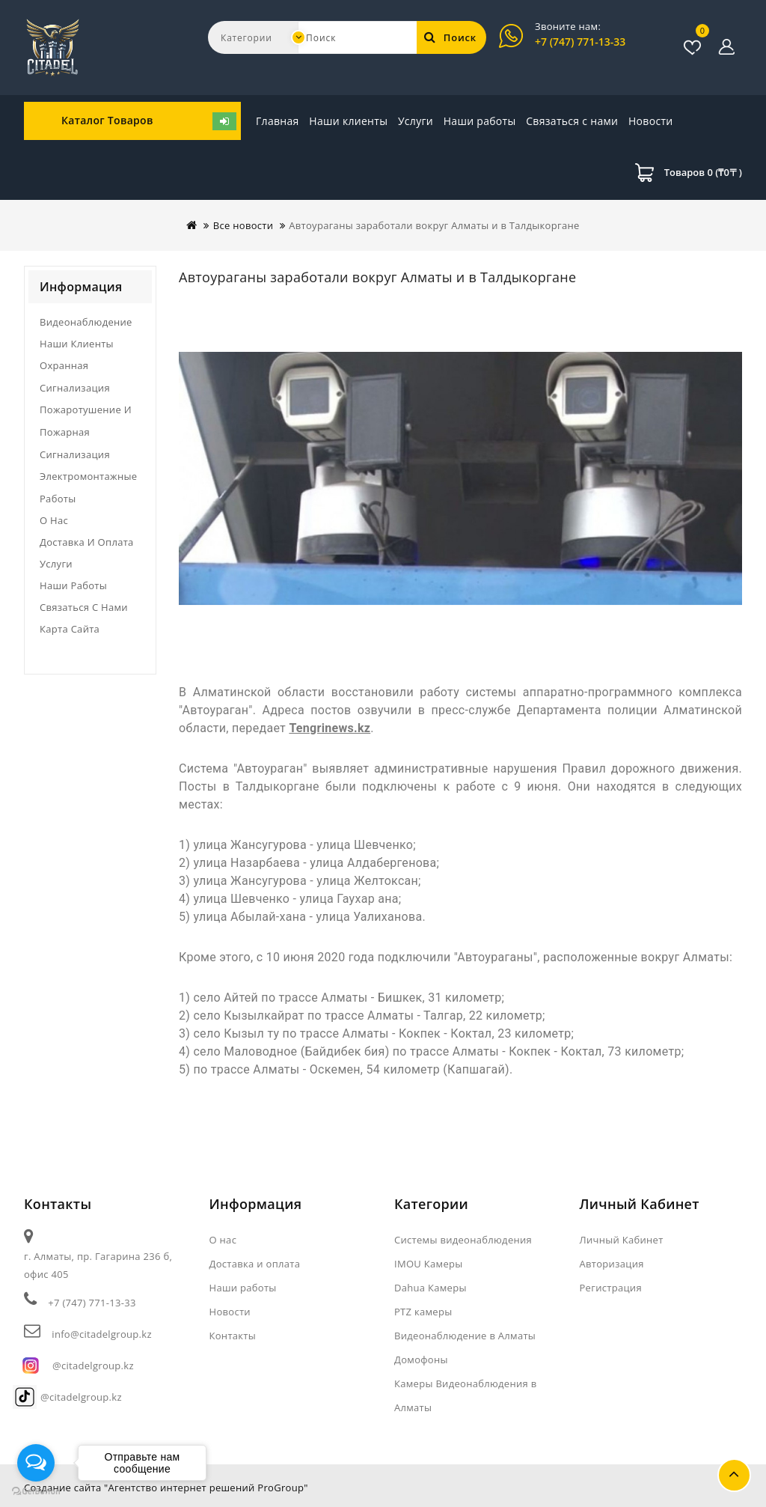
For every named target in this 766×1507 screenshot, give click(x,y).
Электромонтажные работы (88, 487)
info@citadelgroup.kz (101, 1334)
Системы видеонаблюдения (463, 1239)
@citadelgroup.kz (93, 1365)
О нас (54, 520)
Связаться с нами (626, 121)
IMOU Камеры (428, 1263)
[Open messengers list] (36, 1463)
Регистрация (611, 1287)
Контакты (233, 1335)
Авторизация (612, 1263)
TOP (734, 1475)
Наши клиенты (348, 121)
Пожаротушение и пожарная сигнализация (86, 432)
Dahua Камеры (430, 1287)
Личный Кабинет (622, 1239)
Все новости (243, 225)
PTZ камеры (423, 1311)
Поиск (450, 37)
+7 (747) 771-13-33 (580, 41)
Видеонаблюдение (86, 322)
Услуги (415, 121)
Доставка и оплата (87, 542)
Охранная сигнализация (75, 377)
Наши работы (480, 121)
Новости (548, 121)
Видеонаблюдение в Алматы (465, 1335)
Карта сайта (69, 629)
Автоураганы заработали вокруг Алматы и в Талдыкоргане (434, 225)
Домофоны (421, 1359)
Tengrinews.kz (329, 728)
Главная (277, 121)
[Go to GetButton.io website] (36, 1492)
